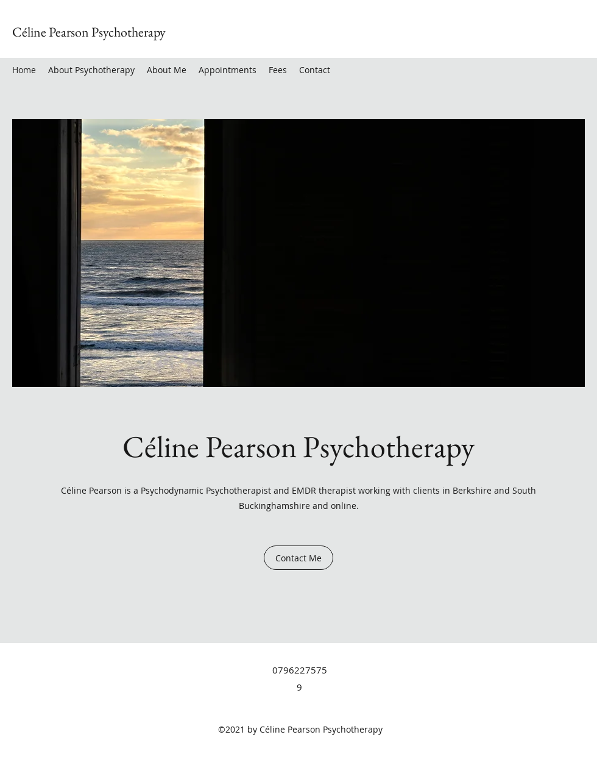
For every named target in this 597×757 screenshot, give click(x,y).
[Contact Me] (298, 558)
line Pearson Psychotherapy (96, 32)
